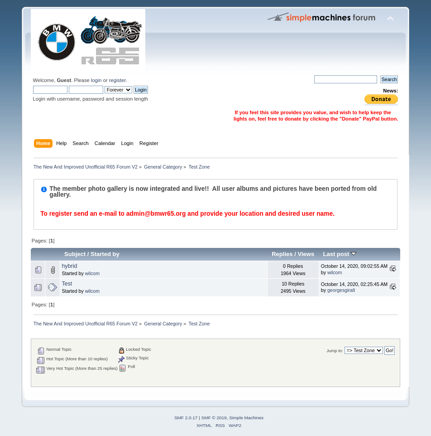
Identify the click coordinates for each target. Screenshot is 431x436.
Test (67, 284)
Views (305, 254)
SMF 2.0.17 (186, 417)
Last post (339, 254)
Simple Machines (246, 417)
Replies (282, 254)
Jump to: (334, 350)
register (117, 80)
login (96, 80)
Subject (75, 254)
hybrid (69, 266)
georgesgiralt (341, 290)
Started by (105, 254)
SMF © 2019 (214, 417)
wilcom (92, 273)
